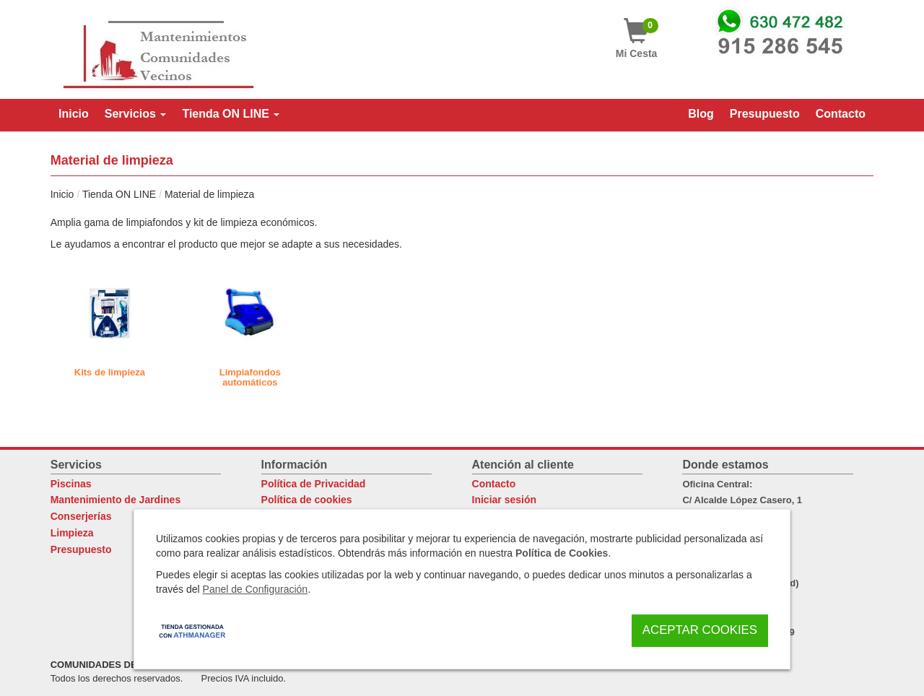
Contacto (494, 484)
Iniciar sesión (504, 499)
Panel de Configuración (255, 589)
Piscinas (71, 484)
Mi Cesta (637, 38)
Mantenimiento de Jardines (115, 499)
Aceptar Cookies (699, 630)
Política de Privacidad (313, 484)
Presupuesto (81, 549)
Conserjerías (81, 516)
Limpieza (72, 533)
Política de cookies (306, 499)
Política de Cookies (561, 553)
